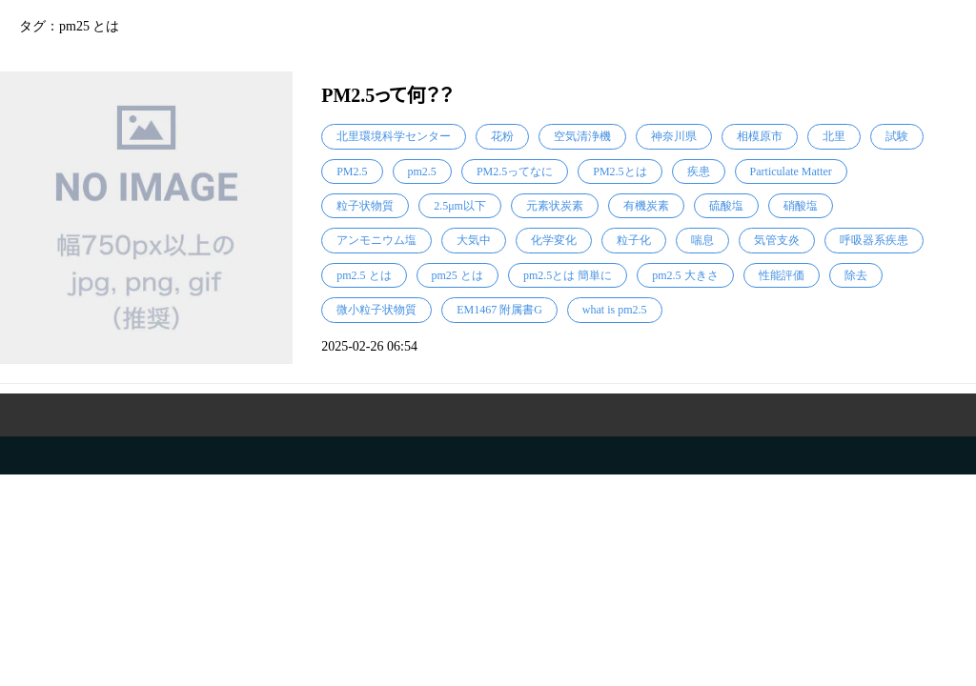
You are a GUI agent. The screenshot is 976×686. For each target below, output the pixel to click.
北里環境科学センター (393, 136)
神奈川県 (674, 136)
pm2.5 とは (363, 275)
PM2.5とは (619, 171)
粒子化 (634, 240)
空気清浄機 (582, 136)
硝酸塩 (800, 205)
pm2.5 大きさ (685, 275)
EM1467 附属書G (499, 309)
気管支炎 (777, 240)
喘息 (702, 240)
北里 (834, 136)
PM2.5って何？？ (387, 95)
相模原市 (760, 136)
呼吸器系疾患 (874, 240)
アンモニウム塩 (376, 240)
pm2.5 (422, 171)
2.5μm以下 (460, 205)
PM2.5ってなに (515, 171)
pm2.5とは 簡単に (567, 275)
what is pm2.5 (614, 309)
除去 (855, 275)
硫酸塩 (726, 205)
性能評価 (781, 275)
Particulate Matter (791, 171)
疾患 (698, 171)
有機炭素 (646, 205)
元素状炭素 (554, 205)
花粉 (502, 136)
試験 (896, 136)
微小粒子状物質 (376, 309)
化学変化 (554, 240)
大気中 (474, 240)
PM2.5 (351, 171)
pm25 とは (457, 275)
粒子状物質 (365, 205)
